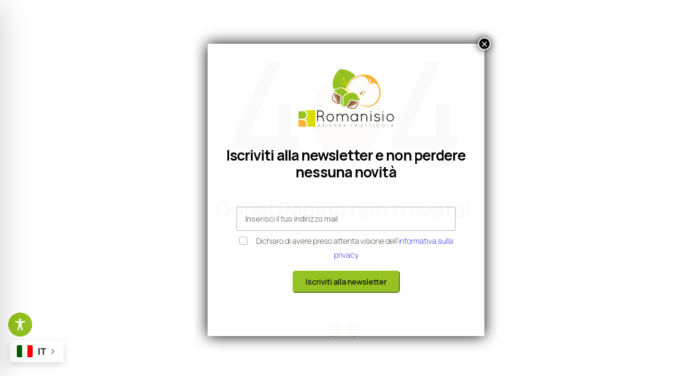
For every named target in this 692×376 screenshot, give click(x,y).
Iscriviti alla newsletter (346, 281)
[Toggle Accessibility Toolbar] (20, 325)
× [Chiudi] (484, 44)
